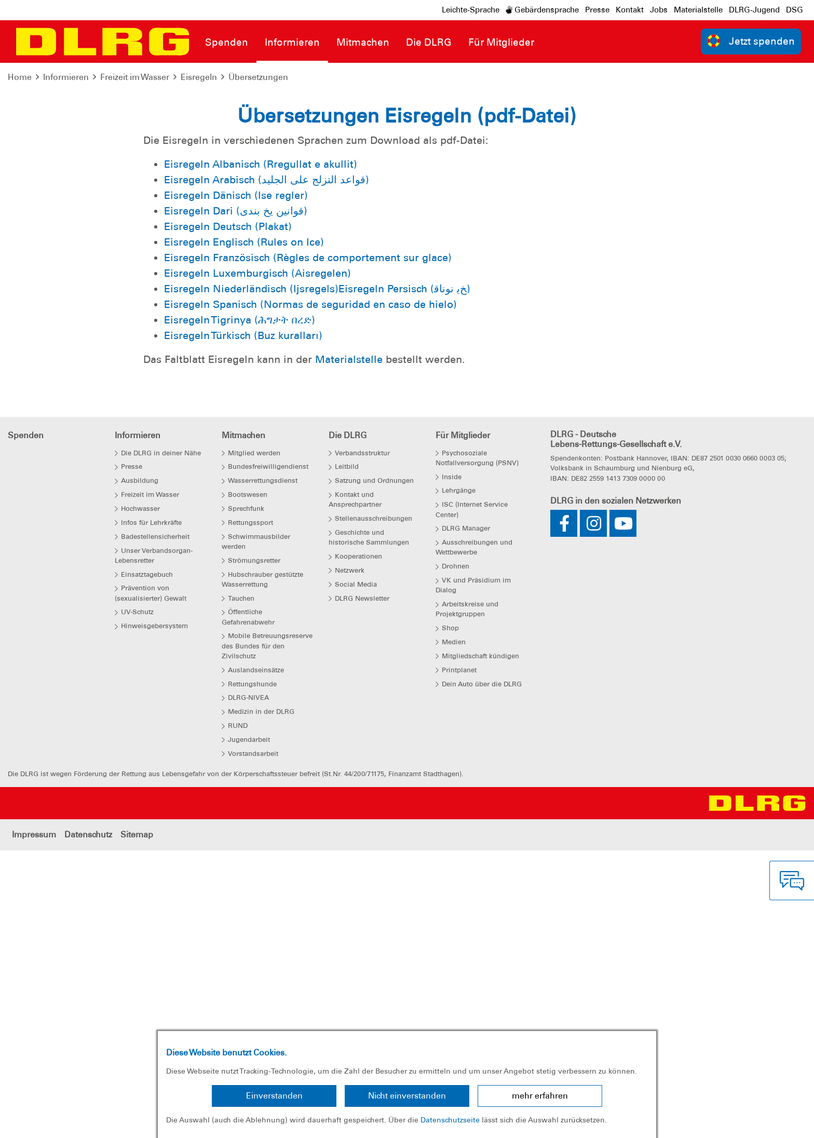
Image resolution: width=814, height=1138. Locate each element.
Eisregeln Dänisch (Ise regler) (236, 484)
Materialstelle (698, 10)
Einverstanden (274, 1096)
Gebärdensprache (542, 10)
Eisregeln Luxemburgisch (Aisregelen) (257, 562)
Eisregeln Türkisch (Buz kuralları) (243, 624)
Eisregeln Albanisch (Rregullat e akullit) (260, 453)
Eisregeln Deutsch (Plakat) (228, 515)
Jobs (659, 10)
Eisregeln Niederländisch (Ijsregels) (251, 578)
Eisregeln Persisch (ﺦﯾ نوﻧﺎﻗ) (404, 578)
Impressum (34, 1124)
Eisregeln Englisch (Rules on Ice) (244, 531)
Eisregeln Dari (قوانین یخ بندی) (235, 500)
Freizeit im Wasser (134, 77)
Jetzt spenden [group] (751, 40)
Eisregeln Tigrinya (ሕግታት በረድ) (239, 609)
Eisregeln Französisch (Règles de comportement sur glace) (308, 546)
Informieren (66, 77)
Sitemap (136, 1124)
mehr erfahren (540, 1096)
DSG (794, 10)
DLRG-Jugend (754, 10)
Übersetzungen (258, 77)
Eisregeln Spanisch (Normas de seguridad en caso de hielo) (310, 593)
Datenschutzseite (450, 1120)
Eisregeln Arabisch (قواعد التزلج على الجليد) (266, 469)
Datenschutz (88, 1124)
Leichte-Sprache (470, 10)
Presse (597, 10)
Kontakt (630, 10)
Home (20, 77)
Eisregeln (199, 77)
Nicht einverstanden (407, 1096)
